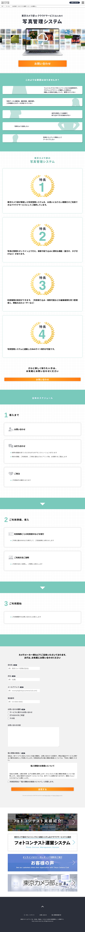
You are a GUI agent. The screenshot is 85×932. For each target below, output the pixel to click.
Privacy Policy (48, 795)
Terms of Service (56, 795)
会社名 (12, 665)
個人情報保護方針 (56, 915)
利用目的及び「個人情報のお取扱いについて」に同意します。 (31, 781)
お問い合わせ (74, 2)
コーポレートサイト (29, 915)
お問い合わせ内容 (14, 725)
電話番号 (11, 698)
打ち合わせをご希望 (16, 715)
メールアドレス (15, 687)
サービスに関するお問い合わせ (20, 712)
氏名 (11, 676)
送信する (42, 789)
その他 (11, 718)
